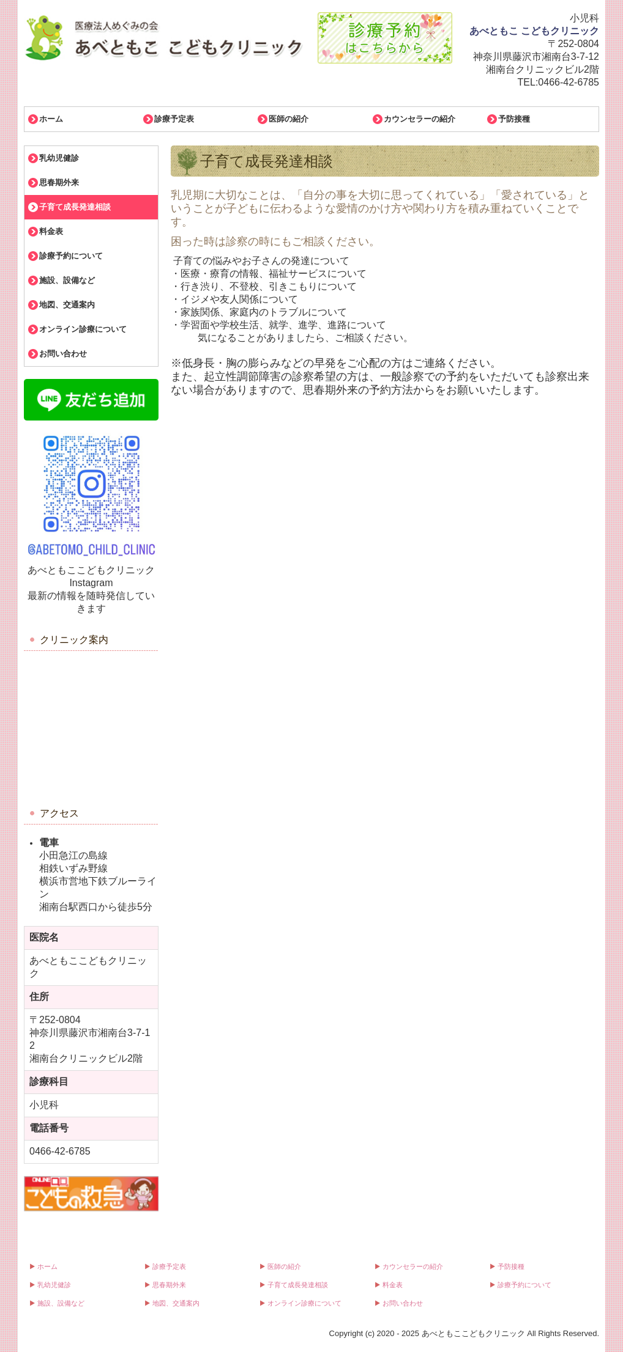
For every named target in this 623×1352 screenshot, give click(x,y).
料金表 (51, 231)
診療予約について (71, 255)
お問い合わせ (63, 353)
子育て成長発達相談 (75, 206)
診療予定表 (174, 118)
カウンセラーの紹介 (419, 118)
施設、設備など (67, 280)
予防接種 (514, 118)
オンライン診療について (83, 329)
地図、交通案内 (67, 304)
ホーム (51, 118)
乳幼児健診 (59, 158)
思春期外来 (59, 182)
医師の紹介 (288, 118)
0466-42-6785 (568, 82)
